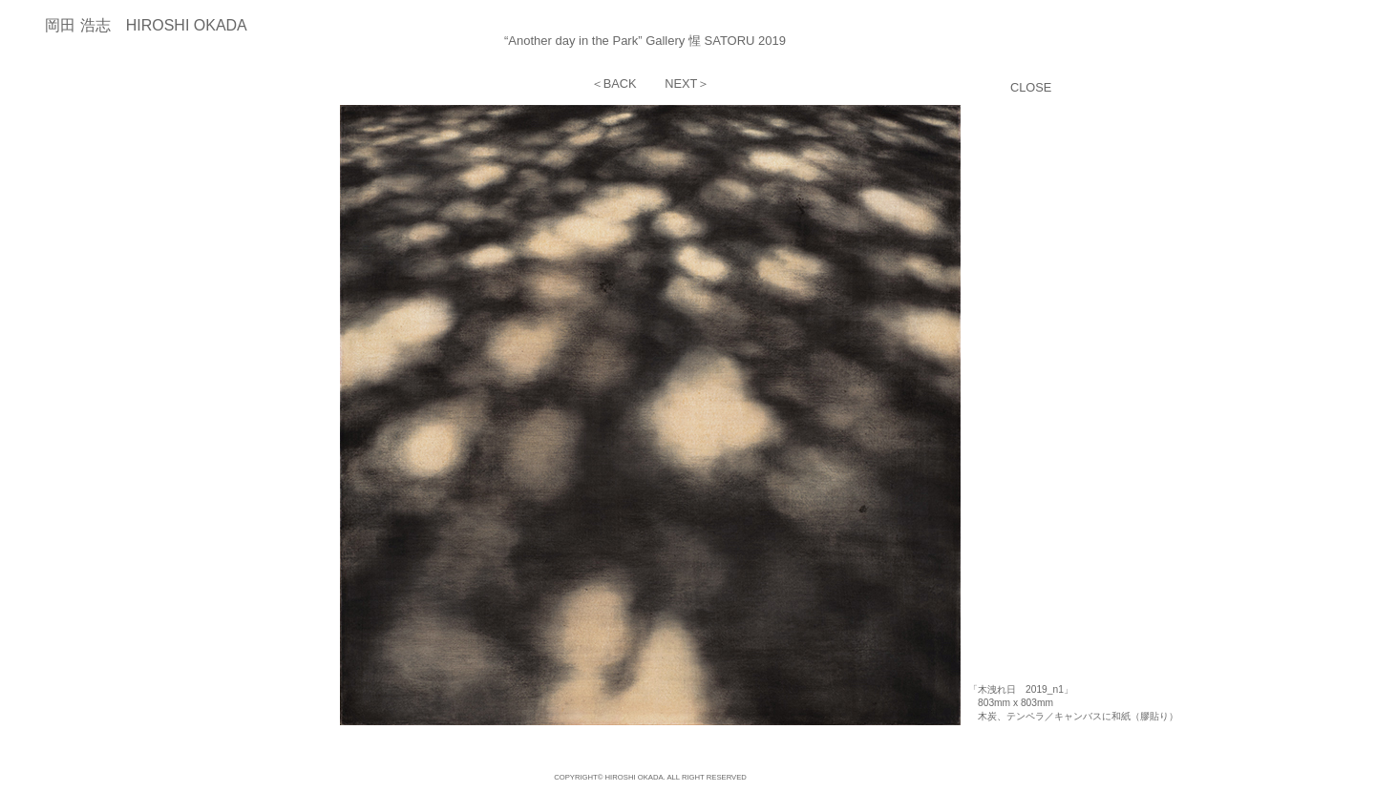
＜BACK (614, 83)
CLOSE (1030, 87)
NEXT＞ (687, 83)
